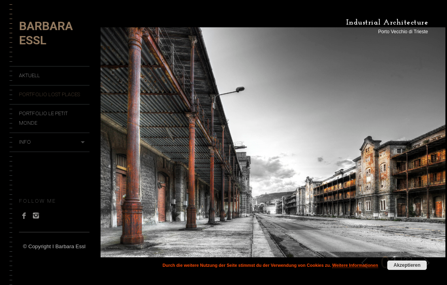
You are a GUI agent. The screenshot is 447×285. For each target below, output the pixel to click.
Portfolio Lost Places (49, 94)
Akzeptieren (407, 265)
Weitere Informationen (355, 265)
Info (25, 142)
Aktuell (29, 75)
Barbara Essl (46, 33)
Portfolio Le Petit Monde (43, 118)
